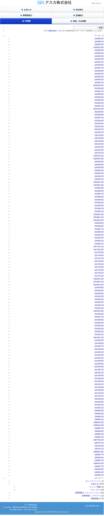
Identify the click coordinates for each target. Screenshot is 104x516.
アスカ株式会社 (50, 31)
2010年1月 (99, 408)
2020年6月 (99, 167)
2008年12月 (98, 422)
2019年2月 (99, 208)
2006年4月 (99, 457)
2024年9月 (99, 65)
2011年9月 (99, 387)
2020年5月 (99, 170)
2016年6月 (99, 293)
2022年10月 (98, 109)
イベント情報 (95, 487)
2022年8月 (99, 115)
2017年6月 (99, 261)
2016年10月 (98, 285)
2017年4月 (99, 267)
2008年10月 (98, 425)
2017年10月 (98, 249)
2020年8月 (99, 164)
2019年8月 (99, 191)
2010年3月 (99, 405)
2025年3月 (99, 56)
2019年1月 (99, 211)
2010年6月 (99, 402)
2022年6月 (99, 121)
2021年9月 (99, 135)
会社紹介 (79, 10)
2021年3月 (99, 147)
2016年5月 (99, 296)
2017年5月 (99, 264)
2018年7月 (99, 229)
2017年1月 (99, 276)
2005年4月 (99, 472)
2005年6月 (99, 469)
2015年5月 (99, 323)
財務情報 (95, 498)
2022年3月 (99, 126)
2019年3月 (99, 205)
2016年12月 (98, 279)
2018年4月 (99, 235)
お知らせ (27, 10)
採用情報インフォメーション (87, 493)
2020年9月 (99, 162)
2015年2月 (99, 331)
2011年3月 (99, 393)
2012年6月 (99, 378)
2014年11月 (98, 337)
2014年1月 (99, 358)
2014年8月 (99, 343)
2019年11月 (98, 182)
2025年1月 (99, 62)
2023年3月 (99, 100)
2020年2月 (99, 176)
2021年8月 (99, 138)
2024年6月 (99, 71)
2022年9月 (99, 112)
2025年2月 (99, 59)
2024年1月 (99, 82)
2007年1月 (99, 449)
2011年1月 (99, 396)
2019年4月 (99, 202)
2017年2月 (99, 273)
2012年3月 (99, 381)
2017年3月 (99, 270)
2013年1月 (99, 372)
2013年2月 (99, 370)
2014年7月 (99, 346)
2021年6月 (99, 141)
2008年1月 (99, 437)
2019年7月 (99, 194)
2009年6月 (99, 413)
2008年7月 (99, 428)
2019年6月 (99, 197)
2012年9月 (99, 375)
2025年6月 (99, 53)
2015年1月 (99, 334)
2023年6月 (99, 94)
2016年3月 (99, 302)
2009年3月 (99, 416)
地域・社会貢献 (79, 21)
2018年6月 (99, 232)
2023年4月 (99, 97)
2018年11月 (98, 217)
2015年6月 (99, 320)
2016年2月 (99, 305)
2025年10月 (98, 47)
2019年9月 (99, 188)
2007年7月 (99, 443)
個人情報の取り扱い (93, 506)
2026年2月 (99, 41)
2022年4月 (99, 123)
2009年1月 (99, 419)
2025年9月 (99, 50)
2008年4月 (99, 434)
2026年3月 (99, 38)
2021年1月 (99, 153)
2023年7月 (99, 91)
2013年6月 (99, 364)
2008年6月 (99, 431)
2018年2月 (99, 241)
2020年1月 (99, 179)
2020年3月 (99, 173)
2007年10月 (98, 440)
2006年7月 (99, 454)
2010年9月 (99, 399)
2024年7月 (99, 68)
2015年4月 (99, 326)
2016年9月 (99, 287)
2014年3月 (99, 355)
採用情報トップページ (91, 496)
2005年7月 (99, 466)
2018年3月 (99, 238)
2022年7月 (99, 118)
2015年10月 (98, 311)
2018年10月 (98, 220)
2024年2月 (99, 79)
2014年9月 (99, 340)
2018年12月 (98, 214)
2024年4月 (99, 74)
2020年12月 (98, 156)
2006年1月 (99, 460)
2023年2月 (99, 103)
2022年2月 (99, 129)
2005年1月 (99, 475)
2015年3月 (99, 329)
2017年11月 (98, 246)
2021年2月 (99, 150)
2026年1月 (99, 44)
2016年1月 (99, 308)
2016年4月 (99, 299)
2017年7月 (99, 258)
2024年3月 (99, 77)
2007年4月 (99, 446)
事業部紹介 (27, 15)
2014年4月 (99, 352)
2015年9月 (99, 314)
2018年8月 (99, 226)
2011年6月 (99, 390)
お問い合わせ (96, 3)
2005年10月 (98, 463)
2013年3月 (99, 367)
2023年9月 (99, 88)
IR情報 (27, 21)
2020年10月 (98, 159)
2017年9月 (99, 252)
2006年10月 (98, 452)
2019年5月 (99, 200)
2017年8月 (99, 255)
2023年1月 (99, 106)
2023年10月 (98, 85)
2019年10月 (98, 185)
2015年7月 (99, 317)
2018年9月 (99, 223)
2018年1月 (99, 244)
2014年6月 (99, 349)
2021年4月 (99, 144)
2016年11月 (98, 282)
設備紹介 (79, 15)
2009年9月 (99, 410)
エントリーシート (93, 481)
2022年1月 (99, 132)
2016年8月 (99, 290)
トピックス (95, 490)
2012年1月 (99, 384)
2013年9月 (99, 361)
